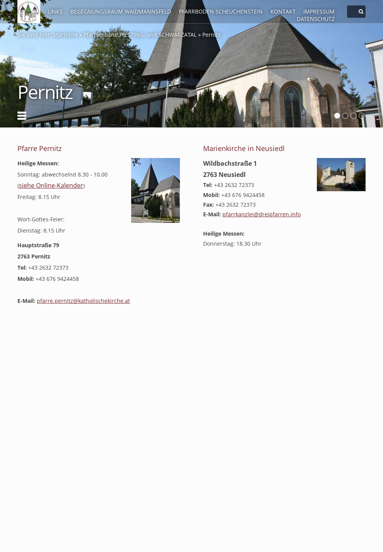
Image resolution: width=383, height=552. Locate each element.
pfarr (261, 214)
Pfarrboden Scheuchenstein (221, 11)
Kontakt (283, 11)
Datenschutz (316, 18)
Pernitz (211, 34)
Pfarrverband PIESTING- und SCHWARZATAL (140, 34)
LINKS (55, 11)
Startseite (65, 34)
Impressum (319, 11)
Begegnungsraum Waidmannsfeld (120, 11)
